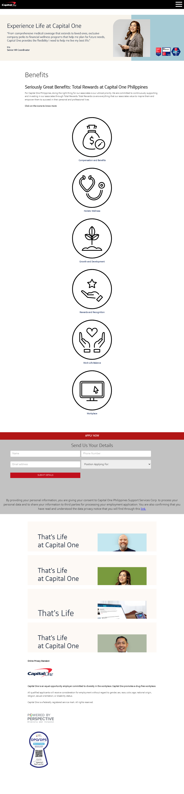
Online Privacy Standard (38, 661)
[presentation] (45, 486)
